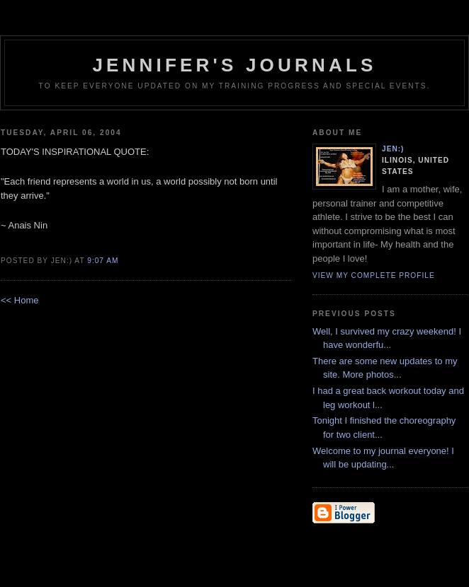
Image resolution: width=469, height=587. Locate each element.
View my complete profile (373, 275)
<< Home (19, 300)
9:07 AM (102, 261)
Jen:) (393, 149)
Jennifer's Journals (234, 65)
